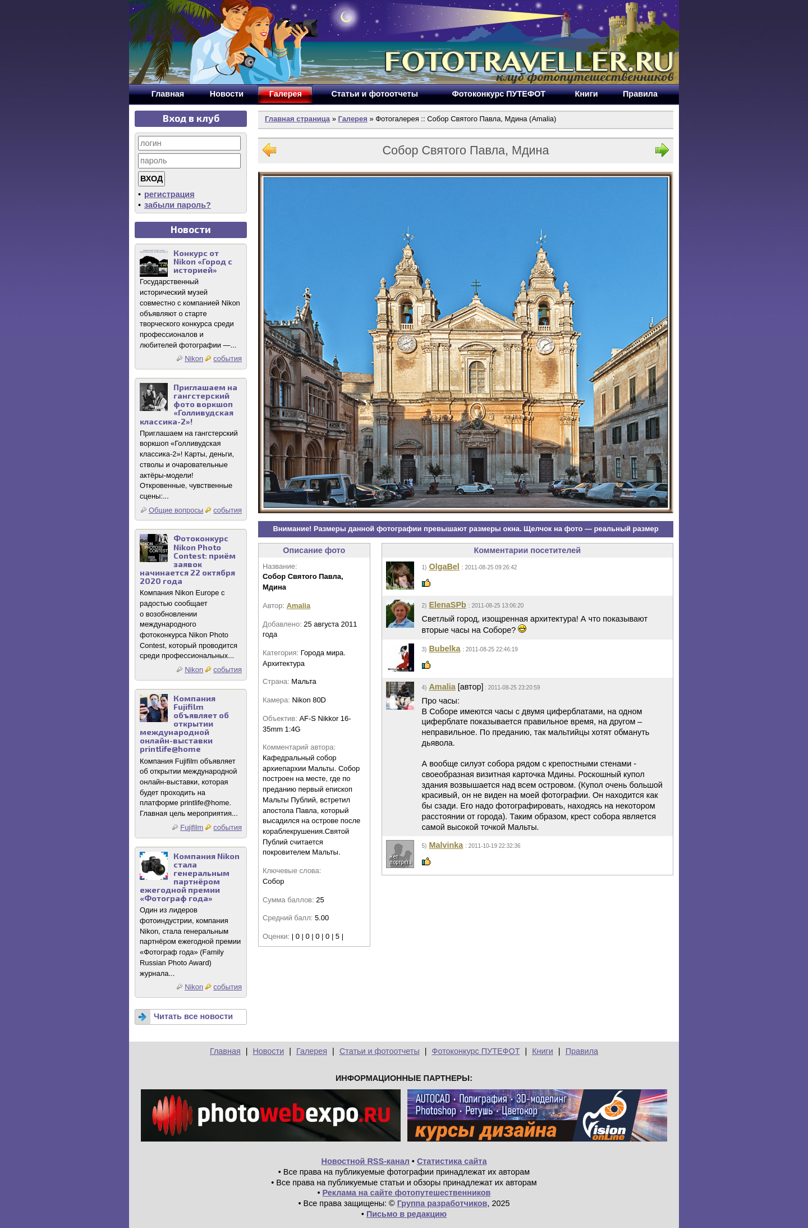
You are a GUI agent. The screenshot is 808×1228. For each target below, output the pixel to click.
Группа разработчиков (442, 1203)
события (227, 358)
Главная (225, 1051)
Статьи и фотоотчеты (379, 1051)
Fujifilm (191, 827)
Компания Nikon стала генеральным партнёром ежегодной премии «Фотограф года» (190, 877)
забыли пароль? (177, 204)
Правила (582, 1051)
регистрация (169, 194)
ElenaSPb (447, 604)
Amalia (298, 605)
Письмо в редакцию (406, 1213)
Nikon (194, 358)
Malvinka (446, 845)
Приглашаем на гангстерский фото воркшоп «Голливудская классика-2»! (188, 404)
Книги (542, 1051)
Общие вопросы (176, 510)
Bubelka (444, 648)
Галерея (352, 119)
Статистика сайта (452, 1161)
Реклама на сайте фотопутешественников (407, 1192)
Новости (268, 1051)
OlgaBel (444, 566)
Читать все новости (193, 1016)
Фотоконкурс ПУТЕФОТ (476, 1051)
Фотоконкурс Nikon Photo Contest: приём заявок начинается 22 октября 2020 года (188, 559)
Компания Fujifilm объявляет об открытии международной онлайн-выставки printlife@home (184, 723)
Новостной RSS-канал (366, 1161)
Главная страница (297, 119)
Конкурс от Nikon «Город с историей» (202, 261)
